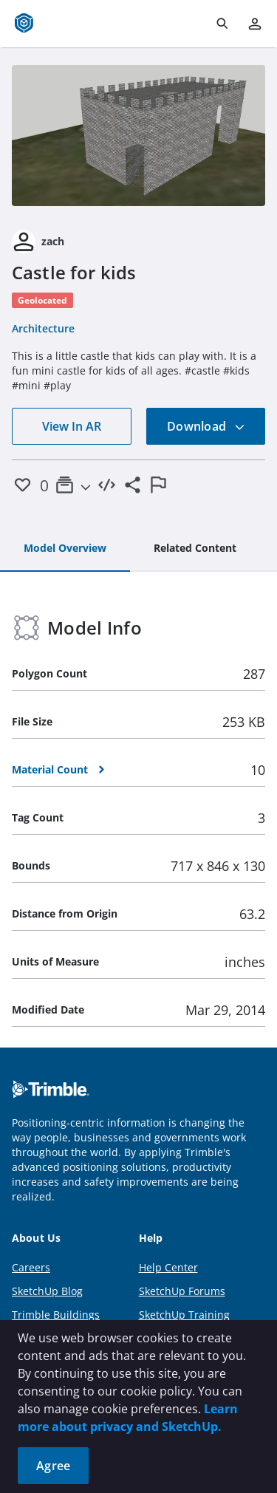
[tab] (65, 549)
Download (206, 426)
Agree (53, 1466)
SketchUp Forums (182, 1291)
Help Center (168, 1267)
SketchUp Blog (47, 1291)
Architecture (43, 328)
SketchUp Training (184, 1315)
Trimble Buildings (56, 1315)
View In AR (71, 426)
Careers (31, 1267)
